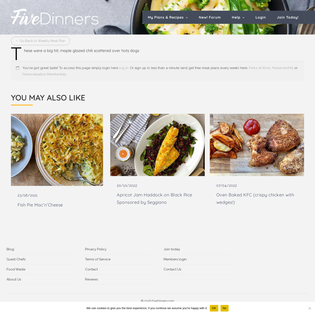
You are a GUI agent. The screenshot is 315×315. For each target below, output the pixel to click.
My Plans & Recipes (166, 17)
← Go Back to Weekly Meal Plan (40, 41)
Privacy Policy (96, 249)
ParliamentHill (282, 68)
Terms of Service (97, 259)
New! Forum (210, 17)
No (224, 308)
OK (214, 308)
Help (236, 17)
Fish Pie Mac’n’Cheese (40, 205)
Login (261, 17)
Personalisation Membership (44, 74)
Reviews (91, 279)
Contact (91, 269)
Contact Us (172, 269)
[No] (309, 308)
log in (123, 68)
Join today (172, 249)
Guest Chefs (16, 259)
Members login (175, 259)
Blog (10, 249)
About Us (14, 279)
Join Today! (288, 17)
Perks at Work (260, 68)
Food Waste (16, 269)
